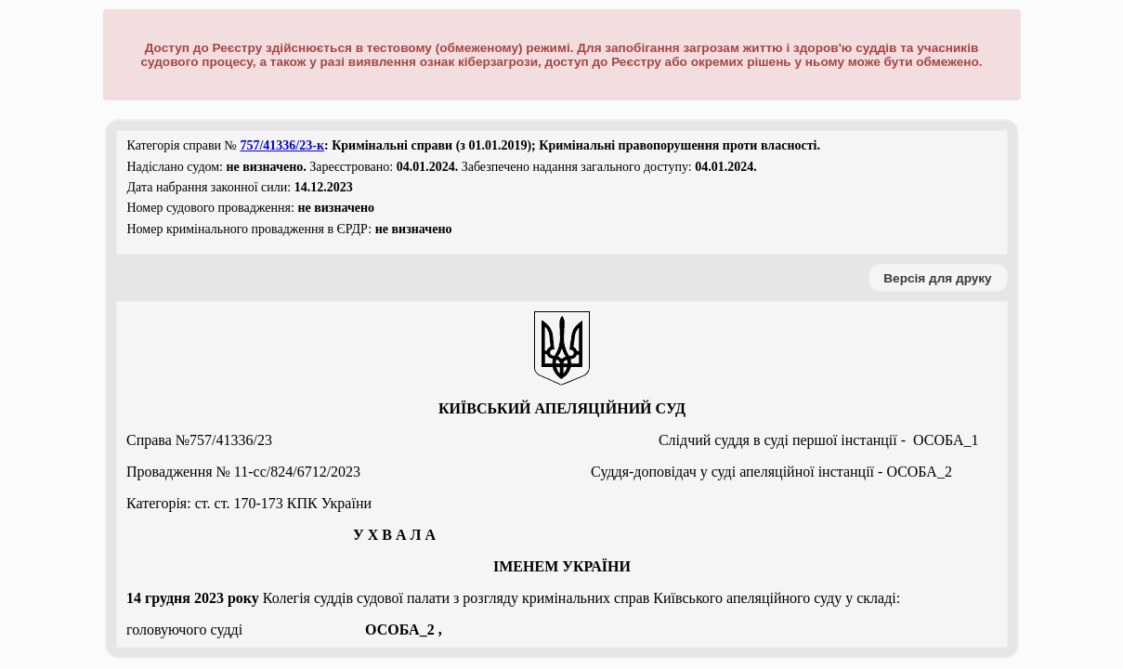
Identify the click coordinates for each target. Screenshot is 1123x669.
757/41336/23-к (282, 145)
